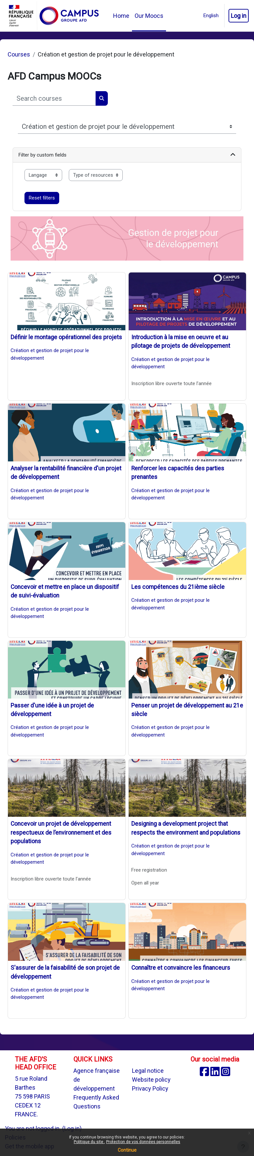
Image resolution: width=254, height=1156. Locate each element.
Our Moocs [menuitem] (149, 15)
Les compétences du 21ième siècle (178, 587)
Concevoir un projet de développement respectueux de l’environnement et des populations (61, 832)
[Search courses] (54, 98)
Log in (238, 15)
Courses (19, 54)
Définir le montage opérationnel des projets (66, 337)
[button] (211, 16)
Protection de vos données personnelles (143, 1141)
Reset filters (42, 198)
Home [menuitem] (121, 15)
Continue (127, 1150)
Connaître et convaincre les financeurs (180, 967)
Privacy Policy (150, 1088)
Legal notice (148, 1070)
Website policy (151, 1079)
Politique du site (89, 1141)
